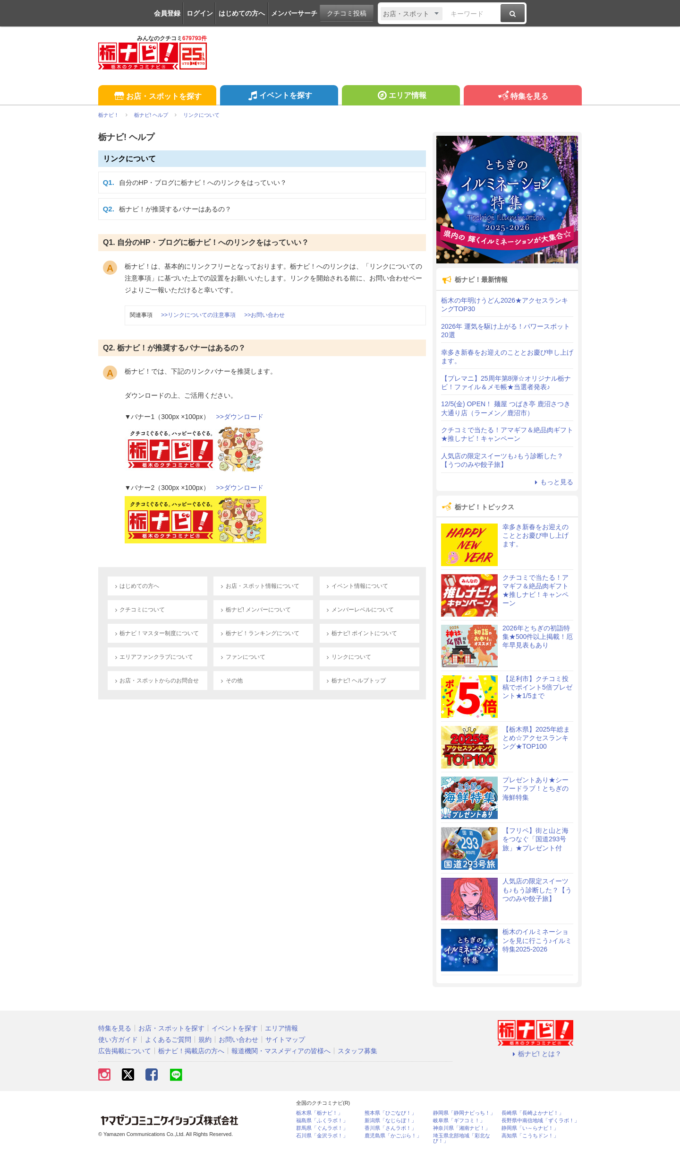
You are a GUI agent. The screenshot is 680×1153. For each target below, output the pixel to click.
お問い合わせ (238, 1039)
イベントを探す (279, 96)
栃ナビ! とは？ (535, 1053)
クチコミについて (138, 609)
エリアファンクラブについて (152, 657)
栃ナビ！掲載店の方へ (191, 1051)
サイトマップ (285, 1039)
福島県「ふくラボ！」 (322, 1120)
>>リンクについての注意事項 (198, 315)
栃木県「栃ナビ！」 (319, 1113)
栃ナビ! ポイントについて (360, 633)
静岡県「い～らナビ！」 (530, 1128)
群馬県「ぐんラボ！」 (322, 1128)
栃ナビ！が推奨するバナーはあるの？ (175, 209)
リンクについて (129, 159)
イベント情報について (356, 586)
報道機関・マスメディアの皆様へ (281, 1051)
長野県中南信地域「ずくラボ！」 (540, 1120)
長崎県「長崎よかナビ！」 (533, 1113)
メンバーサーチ (294, 13)
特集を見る (522, 97)
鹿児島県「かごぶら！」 (393, 1135)
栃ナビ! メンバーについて (254, 609)
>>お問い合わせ (264, 315)
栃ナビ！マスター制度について (155, 633)
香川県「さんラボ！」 (390, 1128)
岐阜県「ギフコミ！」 (459, 1120)
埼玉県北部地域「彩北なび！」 (461, 1138)
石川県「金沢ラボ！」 (322, 1135)
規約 (205, 1039)
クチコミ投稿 (346, 13)
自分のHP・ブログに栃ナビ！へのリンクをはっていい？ (203, 182)
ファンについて (241, 657)
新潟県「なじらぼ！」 (390, 1120)
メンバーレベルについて (359, 609)
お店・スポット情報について (258, 586)
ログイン (200, 13)
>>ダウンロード (240, 416)
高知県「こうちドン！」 (530, 1135)
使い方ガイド (118, 1039)
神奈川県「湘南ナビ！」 (461, 1128)
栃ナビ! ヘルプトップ (355, 680)
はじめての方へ (242, 13)
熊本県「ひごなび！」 (390, 1113)
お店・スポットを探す (157, 97)
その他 (230, 680)
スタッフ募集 (357, 1051)
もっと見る (552, 482)
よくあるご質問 (168, 1039)
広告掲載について (124, 1051)
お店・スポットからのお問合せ (155, 680)
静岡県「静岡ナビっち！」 (464, 1113)
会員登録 (167, 13)
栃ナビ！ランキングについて (258, 633)
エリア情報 (400, 96)
